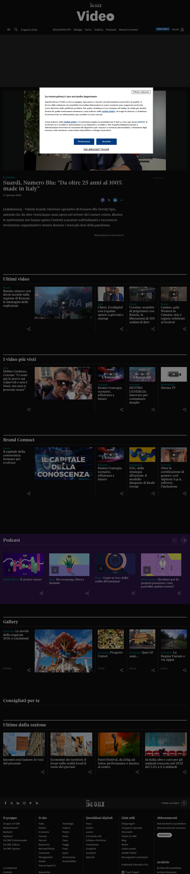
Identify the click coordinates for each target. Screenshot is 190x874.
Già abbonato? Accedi (96, 149)
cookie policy (108, 111)
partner (141, 122)
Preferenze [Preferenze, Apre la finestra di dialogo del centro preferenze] (84, 141)
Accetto (106, 141)
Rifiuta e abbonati (141, 92)
